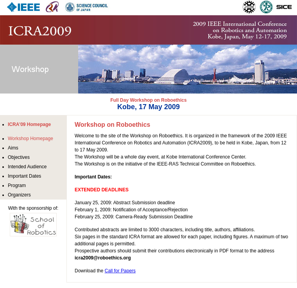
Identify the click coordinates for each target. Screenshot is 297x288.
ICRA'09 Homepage (29, 124)
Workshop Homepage (30, 138)
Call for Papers (120, 271)
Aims (13, 148)
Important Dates (24, 176)
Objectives (19, 157)
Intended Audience (27, 166)
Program (17, 185)
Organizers (19, 195)
